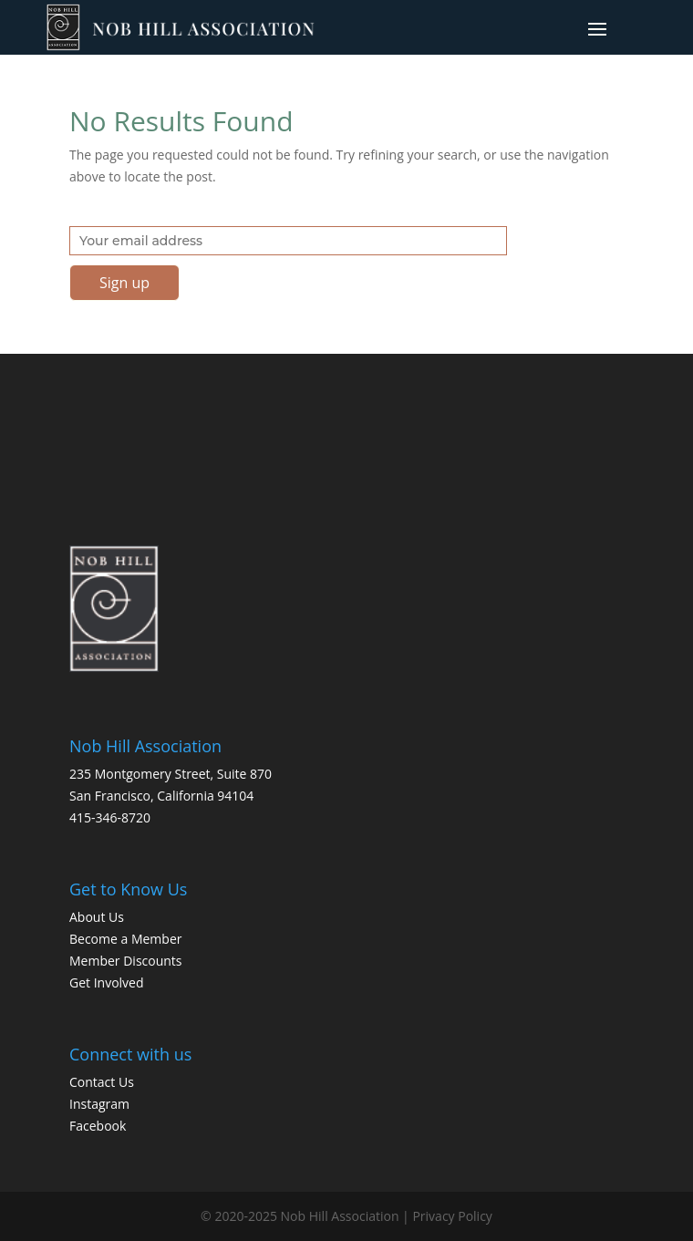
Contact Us (101, 1082)
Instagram (99, 1103)
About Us (96, 917)
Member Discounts (125, 960)
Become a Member (125, 938)
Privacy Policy (451, 1216)
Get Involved (106, 982)
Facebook (97, 1125)
